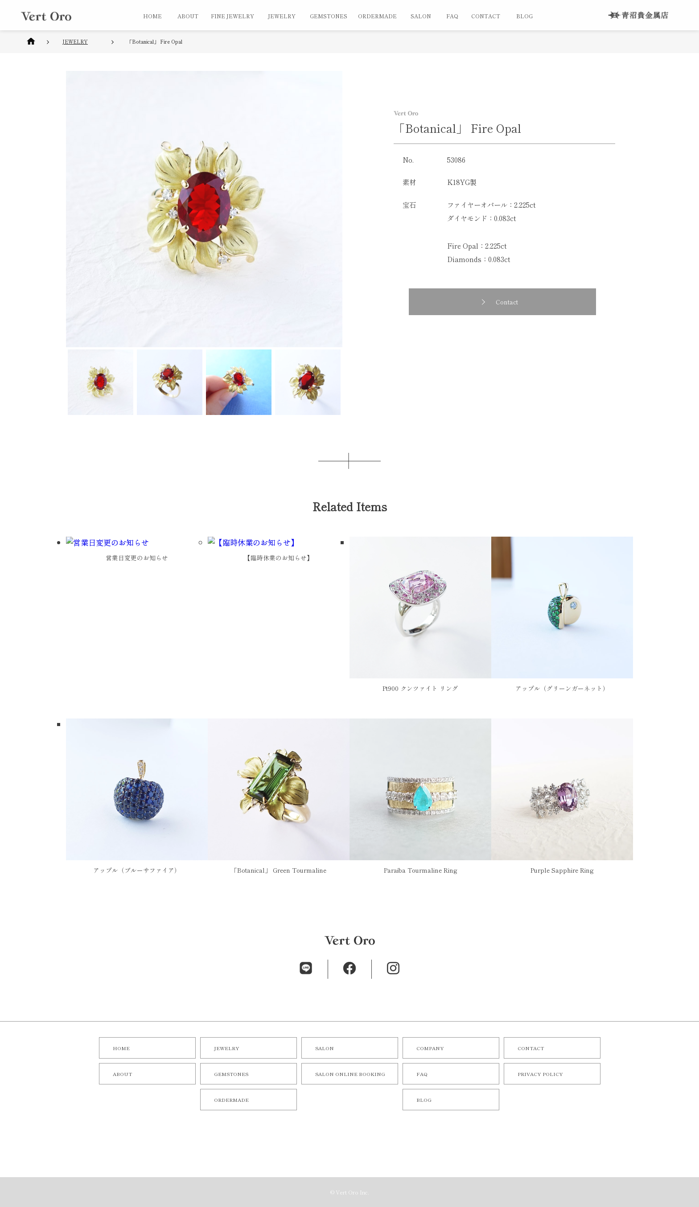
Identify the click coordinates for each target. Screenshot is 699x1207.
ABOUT (187, 16)
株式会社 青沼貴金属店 (638, 15)
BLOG (524, 16)
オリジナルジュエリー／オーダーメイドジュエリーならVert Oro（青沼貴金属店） (46, 16)
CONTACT (485, 16)
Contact (511, 301)
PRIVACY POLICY (540, 1073)
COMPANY (430, 1047)
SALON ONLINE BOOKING (350, 1073)
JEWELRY (282, 16)
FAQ (452, 16)
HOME (152, 16)
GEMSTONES (328, 16)
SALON (421, 16)
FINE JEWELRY (232, 16)
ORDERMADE (377, 16)
